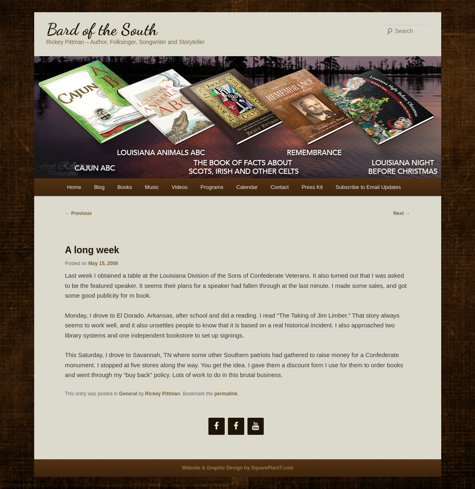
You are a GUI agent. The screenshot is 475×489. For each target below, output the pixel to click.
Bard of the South (102, 29)
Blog (99, 187)
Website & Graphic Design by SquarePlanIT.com (237, 468)
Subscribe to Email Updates (368, 187)
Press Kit (312, 187)
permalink (225, 394)
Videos (180, 187)
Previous (78, 213)
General (128, 394)
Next (401, 213)
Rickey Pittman (162, 394)
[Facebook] (216, 426)
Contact (280, 187)
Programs (212, 187)
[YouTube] (255, 426)
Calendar (247, 187)
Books (124, 187)
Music (152, 187)
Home (74, 187)
